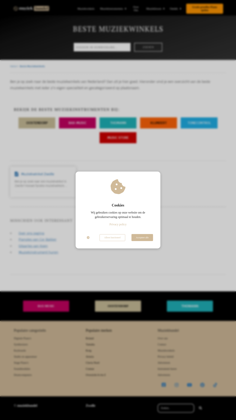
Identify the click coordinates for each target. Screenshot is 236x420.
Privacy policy (118, 224)
